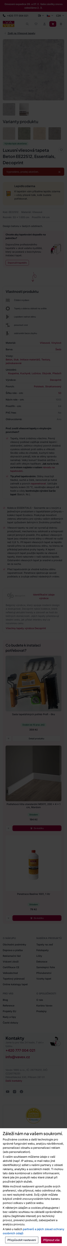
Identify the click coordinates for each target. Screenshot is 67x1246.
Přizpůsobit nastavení (21, 1240)
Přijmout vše (51, 1240)
